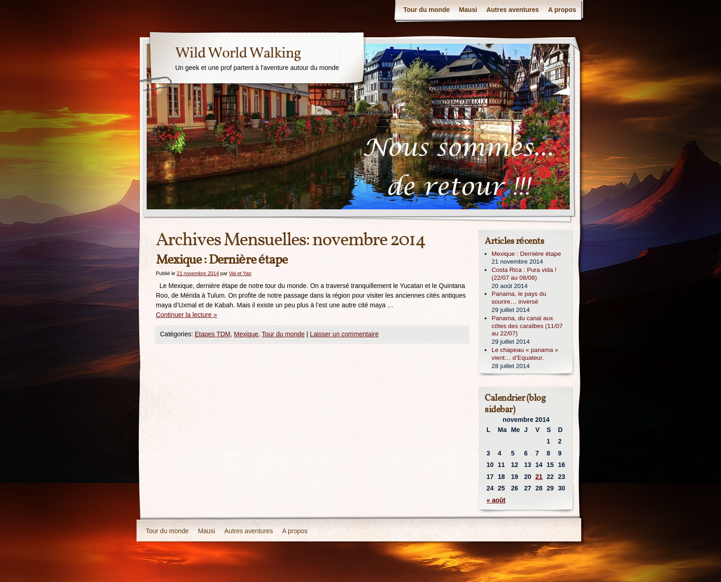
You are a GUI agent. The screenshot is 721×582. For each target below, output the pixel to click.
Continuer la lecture (186, 314)
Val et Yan (240, 273)
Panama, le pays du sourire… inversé (519, 297)
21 (539, 476)
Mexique (246, 334)
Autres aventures (512, 9)
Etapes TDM (212, 334)
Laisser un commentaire (344, 334)
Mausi (468, 9)
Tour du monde (426, 9)
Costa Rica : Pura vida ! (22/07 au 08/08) (524, 273)
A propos (562, 9)
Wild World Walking (238, 54)
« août (495, 500)
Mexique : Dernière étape (221, 260)
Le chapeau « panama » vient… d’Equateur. (525, 353)
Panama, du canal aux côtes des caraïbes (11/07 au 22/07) (527, 326)
